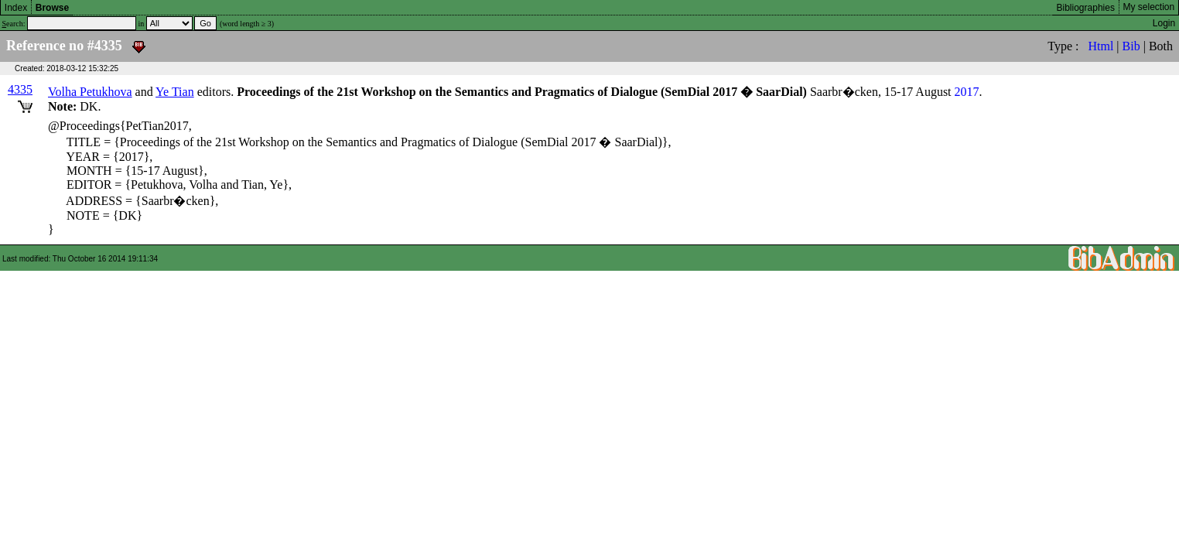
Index (16, 7)
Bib (1131, 46)
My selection (1149, 7)
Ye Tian (174, 91)
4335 (20, 89)
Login (1164, 23)
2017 (967, 91)
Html (1100, 46)
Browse (52, 7)
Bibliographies (1086, 7)
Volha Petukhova (90, 91)
